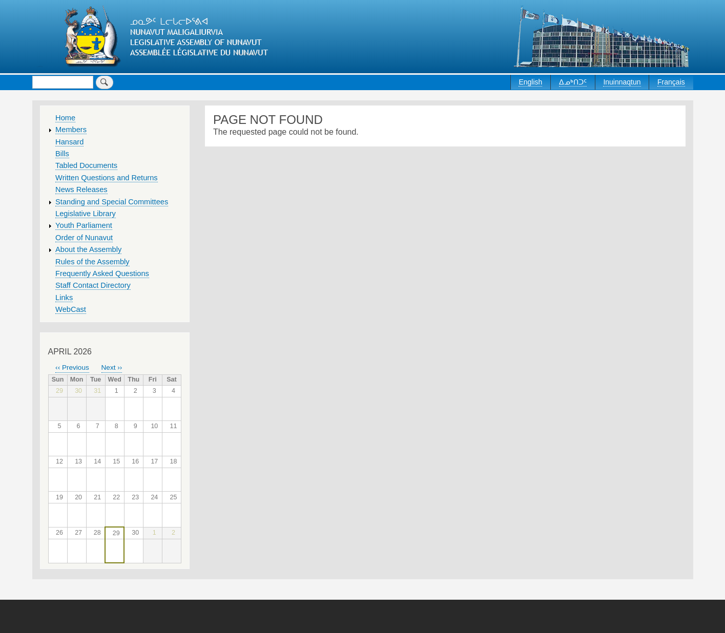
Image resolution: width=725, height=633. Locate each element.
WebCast (70, 309)
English (530, 82)
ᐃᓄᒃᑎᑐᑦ (573, 82)
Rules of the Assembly (92, 262)
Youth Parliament (83, 225)
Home (65, 118)
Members (71, 129)
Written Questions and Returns (106, 178)
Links (64, 297)
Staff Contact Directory (93, 285)
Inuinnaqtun (621, 82)
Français (671, 82)
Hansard (69, 142)
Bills (62, 154)
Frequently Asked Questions (102, 273)
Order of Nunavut (84, 238)
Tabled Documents (86, 165)
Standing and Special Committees (111, 202)
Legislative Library (85, 213)
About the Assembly (88, 249)
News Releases (81, 189)
